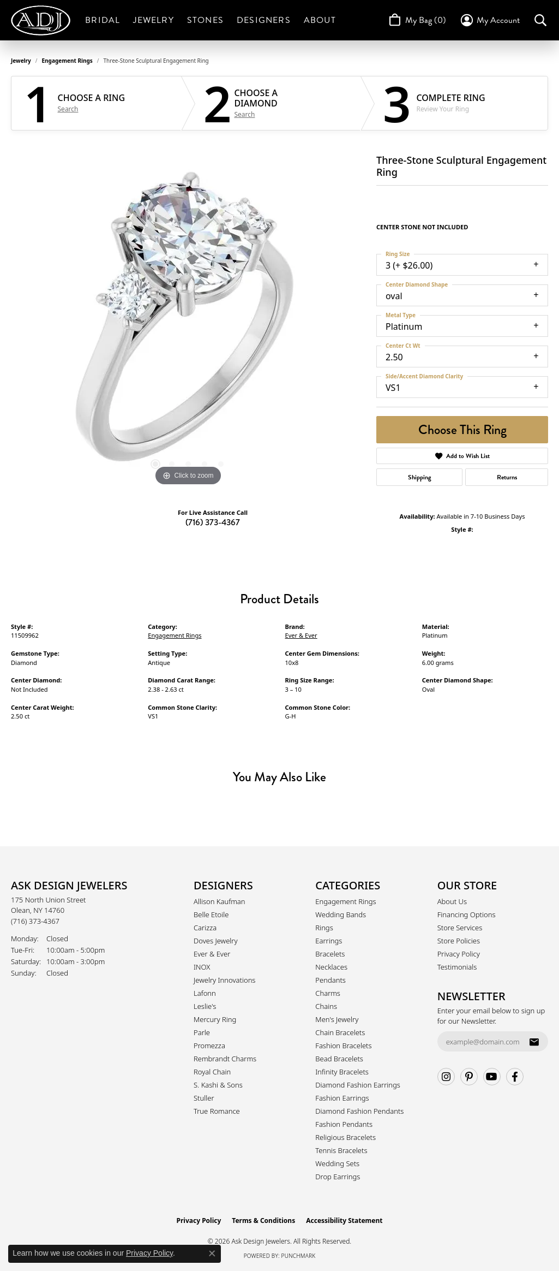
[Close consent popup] (212, 1253)
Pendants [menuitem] (330, 980)
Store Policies (458, 941)
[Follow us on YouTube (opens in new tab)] (492, 1076)
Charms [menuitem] (327, 993)
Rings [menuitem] (324, 928)
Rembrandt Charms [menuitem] (225, 1059)
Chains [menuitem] (326, 1006)
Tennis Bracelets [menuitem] (341, 1150)
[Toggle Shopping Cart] (416, 20)
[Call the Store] (35, 921)
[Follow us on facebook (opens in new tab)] (515, 1076)
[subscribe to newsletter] (534, 1041)
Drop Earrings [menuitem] (337, 1176)
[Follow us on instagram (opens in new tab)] (446, 1076)
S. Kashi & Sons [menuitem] (218, 1085)
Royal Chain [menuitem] (212, 1072)
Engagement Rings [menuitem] (345, 901)
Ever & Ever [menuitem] (212, 954)
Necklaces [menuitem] (331, 967)
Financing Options (466, 914)
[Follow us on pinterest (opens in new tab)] (469, 1076)
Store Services (460, 928)
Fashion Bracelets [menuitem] (343, 1045)
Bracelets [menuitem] (330, 954)
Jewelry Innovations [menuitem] (224, 980)
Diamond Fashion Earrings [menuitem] (357, 1085)
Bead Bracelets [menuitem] (339, 1059)
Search (68, 109)
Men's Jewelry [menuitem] (336, 1019)
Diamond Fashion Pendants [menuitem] (359, 1111)
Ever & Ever (301, 635)
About (320, 20)
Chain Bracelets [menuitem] (340, 1032)
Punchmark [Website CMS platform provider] (298, 1256)
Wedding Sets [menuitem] (337, 1163)
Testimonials (457, 967)
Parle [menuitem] (202, 1032)
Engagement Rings (67, 60)
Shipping (419, 477)
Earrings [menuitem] (328, 941)
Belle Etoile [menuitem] (211, 914)
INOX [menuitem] (202, 967)
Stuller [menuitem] (204, 1098)
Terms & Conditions (263, 1220)
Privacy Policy (458, 954)
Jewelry (153, 20)
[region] (188, 325)
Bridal (102, 20)
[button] (489, 20)
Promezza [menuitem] (209, 1045)
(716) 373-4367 (212, 522)
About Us (452, 901)
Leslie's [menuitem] (205, 1006)
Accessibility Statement (344, 1220)
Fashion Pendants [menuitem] (343, 1124)
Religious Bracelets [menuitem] (345, 1137)
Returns (507, 477)
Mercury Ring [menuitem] (215, 1019)
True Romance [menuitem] (217, 1111)
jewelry (21, 60)
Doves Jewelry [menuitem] (216, 941)
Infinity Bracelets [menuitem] (342, 1072)
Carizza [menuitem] (205, 928)
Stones (205, 20)
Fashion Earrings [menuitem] (342, 1098)
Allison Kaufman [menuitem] (219, 901)
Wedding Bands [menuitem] (340, 914)
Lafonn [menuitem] (205, 993)
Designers (264, 20)
